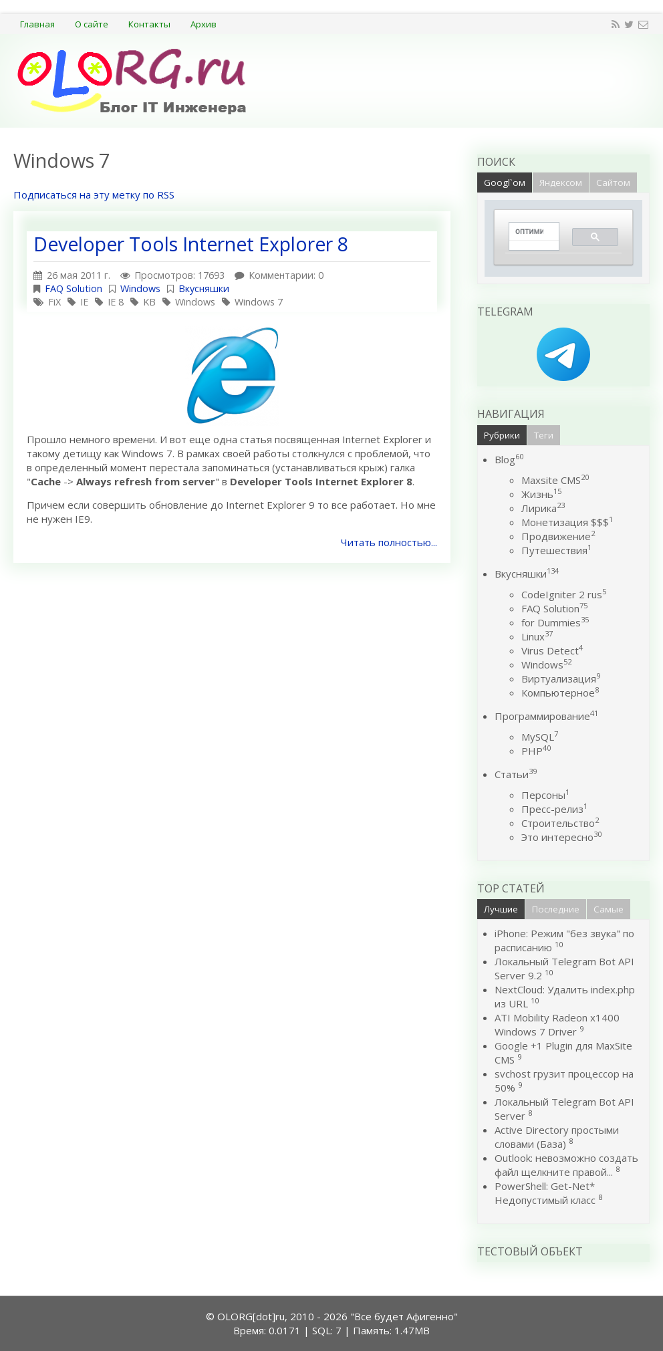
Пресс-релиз (554, 809)
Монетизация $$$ (567, 522)
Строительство (560, 823)
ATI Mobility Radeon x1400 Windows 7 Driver (557, 1024)
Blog (509, 459)
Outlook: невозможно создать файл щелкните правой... (566, 1165)
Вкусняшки (203, 288)
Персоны (545, 795)
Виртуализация (560, 678)
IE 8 (116, 301)
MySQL (539, 736)
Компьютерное (560, 692)
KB (149, 301)
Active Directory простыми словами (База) (557, 1136)
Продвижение (558, 536)
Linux (537, 636)
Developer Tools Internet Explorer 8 (190, 244)
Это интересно (561, 837)
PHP (536, 750)
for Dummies (555, 622)
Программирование (546, 716)
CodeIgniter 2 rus (563, 594)
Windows (140, 288)
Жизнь (541, 494)
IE (84, 301)
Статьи (516, 774)
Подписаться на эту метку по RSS (93, 194)
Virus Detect (552, 650)
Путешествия (556, 550)
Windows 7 (259, 301)
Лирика (543, 508)
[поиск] (529, 231)
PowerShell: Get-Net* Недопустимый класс (545, 1193)
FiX (54, 301)
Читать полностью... (389, 542)
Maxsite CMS (555, 480)
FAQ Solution (73, 288)
